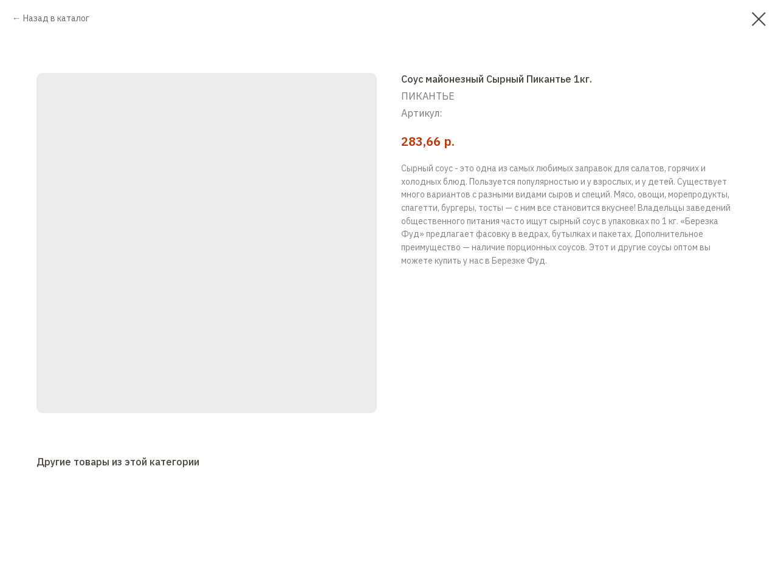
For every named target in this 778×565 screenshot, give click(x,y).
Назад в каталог (56, 18)
